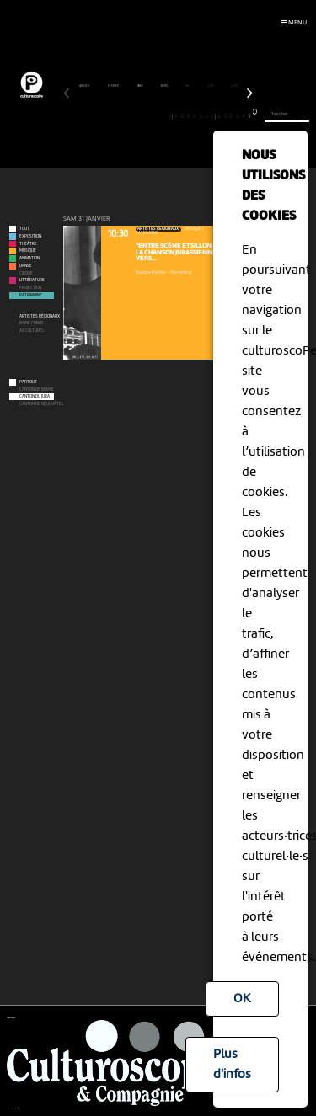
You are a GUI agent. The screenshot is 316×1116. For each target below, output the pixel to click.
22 (195, 116)
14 (146, 116)
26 (219, 116)
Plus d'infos (232, 1064)
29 (237, 116)
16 (158, 116)
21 (188, 116)
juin (211, 86)
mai (187, 86)
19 (176, 116)
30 (244, 116)
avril (165, 86)
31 (250, 116)
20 (182, 116)
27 (225, 116)
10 (122, 116)
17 (164, 116)
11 (128, 116)
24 (207, 116)
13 (139, 116)
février (114, 86)
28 (231, 116)
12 (134, 116)
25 (212, 116)
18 (170, 116)
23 (201, 116)
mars (140, 86)
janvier (84, 86)
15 (152, 116)
